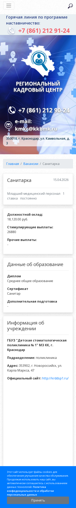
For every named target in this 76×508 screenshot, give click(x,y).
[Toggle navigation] (8, 5)
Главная (12, 164)
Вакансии (30, 164)
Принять (38, 500)
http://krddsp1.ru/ (55, 378)
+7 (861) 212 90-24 (44, 110)
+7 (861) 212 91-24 (44, 30)
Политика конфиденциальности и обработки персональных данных (30, 490)
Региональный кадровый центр (38, 86)
